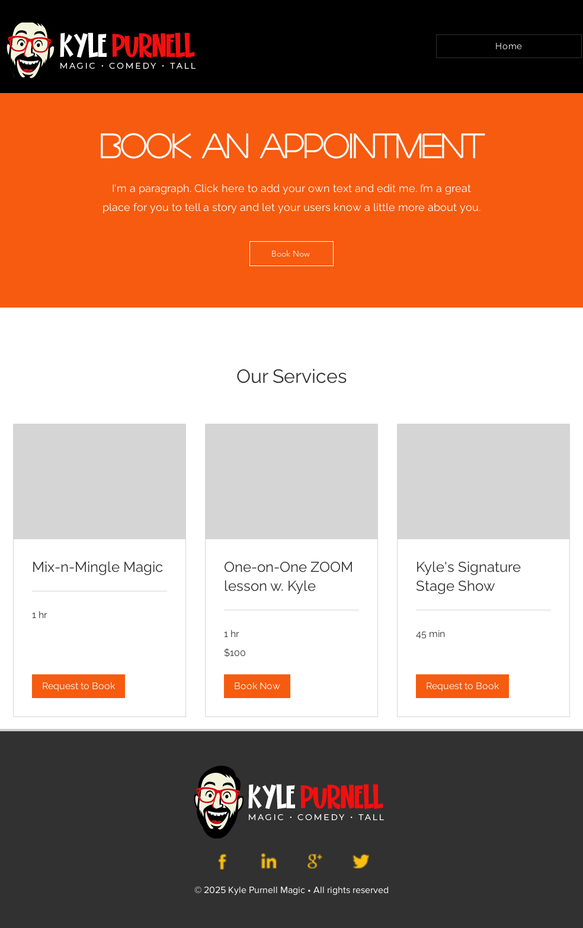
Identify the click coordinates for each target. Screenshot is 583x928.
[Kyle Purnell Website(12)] (223, 861)
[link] (99, 567)
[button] (78, 686)
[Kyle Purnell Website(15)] (360, 861)
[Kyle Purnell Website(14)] (314, 861)
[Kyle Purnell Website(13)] (269, 861)
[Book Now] (291, 253)
